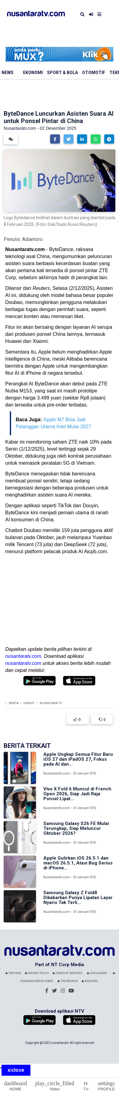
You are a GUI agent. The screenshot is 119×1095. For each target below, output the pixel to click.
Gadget (29, 703)
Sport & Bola (62, 72)
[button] (55, 139)
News (8, 72)
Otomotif (93, 72)
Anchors (90, 981)
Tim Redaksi (68, 981)
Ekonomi (33, 72)
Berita (14, 703)
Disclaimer (97, 973)
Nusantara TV (51, 703)
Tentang (13, 973)
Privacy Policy (37, 973)
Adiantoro (32, 239)
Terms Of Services (67, 973)
